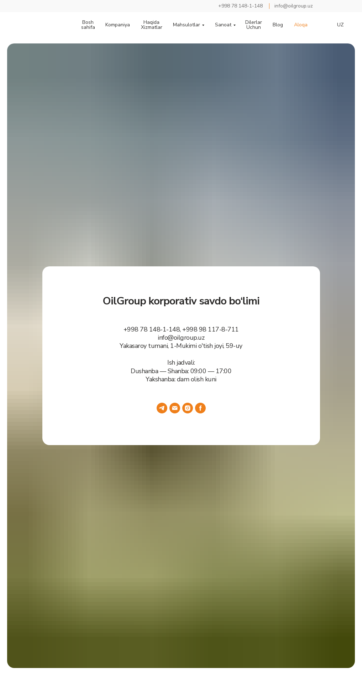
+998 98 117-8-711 (210, 329)
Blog (278, 24)
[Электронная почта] (174, 408)
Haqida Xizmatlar (151, 25)
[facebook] (200, 408)
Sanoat (223, 24)
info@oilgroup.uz (181, 337)
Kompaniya (117, 24)
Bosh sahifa (88, 25)
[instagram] (187, 408)
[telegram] (162, 408)
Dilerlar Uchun (253, 25)
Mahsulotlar (186, 24)
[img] (330, 6)
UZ (340, 24)
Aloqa (301, 24)
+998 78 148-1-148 (152, 329)
